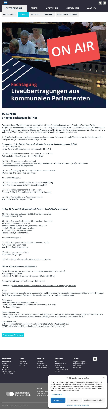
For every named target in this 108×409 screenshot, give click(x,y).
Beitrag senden (60, 367)
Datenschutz (77, 405)
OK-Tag (57, 371)
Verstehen (52, 8)
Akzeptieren (58, 400)
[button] (103, 378)
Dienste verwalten (57, 394)
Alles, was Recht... (43, 367)
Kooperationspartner (8, 371)
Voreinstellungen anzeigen (93, 400)
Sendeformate (59, 365)
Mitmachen (72, 8)
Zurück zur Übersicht (13, 335)
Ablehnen (73, 400)
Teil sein (57, 362)
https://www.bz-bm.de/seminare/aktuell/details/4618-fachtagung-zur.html (44, 285)
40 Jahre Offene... (7, 373)
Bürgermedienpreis (61, 369)
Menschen (35, 14)
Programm (22, 362)
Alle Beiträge (77, 367)
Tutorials (40, 362)
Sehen (34, 8)
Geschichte (48, 14)
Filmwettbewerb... (61, 364)
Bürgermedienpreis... (80, 362)
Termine (4, 364)
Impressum (70, 405)
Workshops (41, 364)
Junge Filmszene (42, 365)
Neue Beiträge (77, 365)
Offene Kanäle (14, 8)
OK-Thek (91, 8)
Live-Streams (23, 364)
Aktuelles (23, 14)
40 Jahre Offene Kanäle (67, 14)
